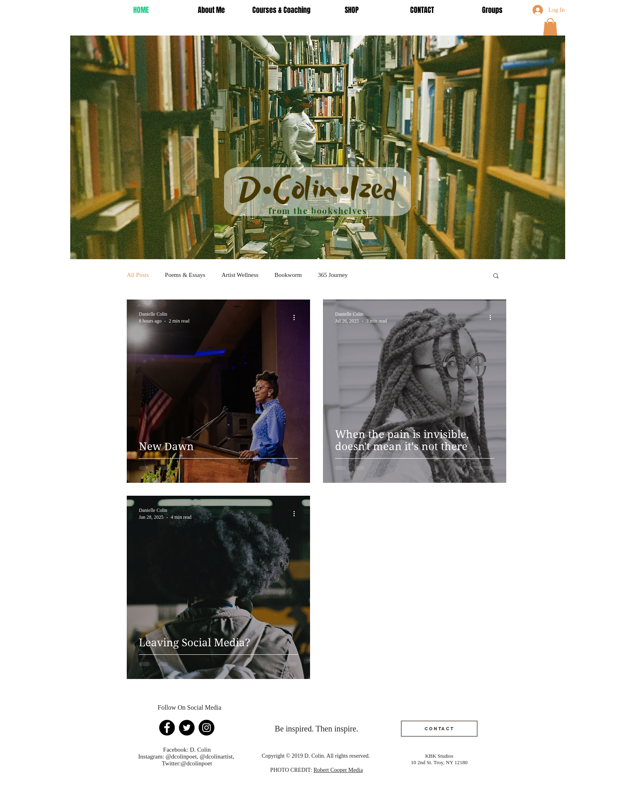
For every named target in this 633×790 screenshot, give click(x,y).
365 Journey (333, 275)
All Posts (138, 275)
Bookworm (288, 275)
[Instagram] (206, 728)
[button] (550, 27)
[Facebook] (167, 728)
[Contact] (439, 729)
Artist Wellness (240, 275)
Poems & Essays (185, 275)
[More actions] (297, 317)
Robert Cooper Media (338, 770)
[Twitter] (187, 728)
